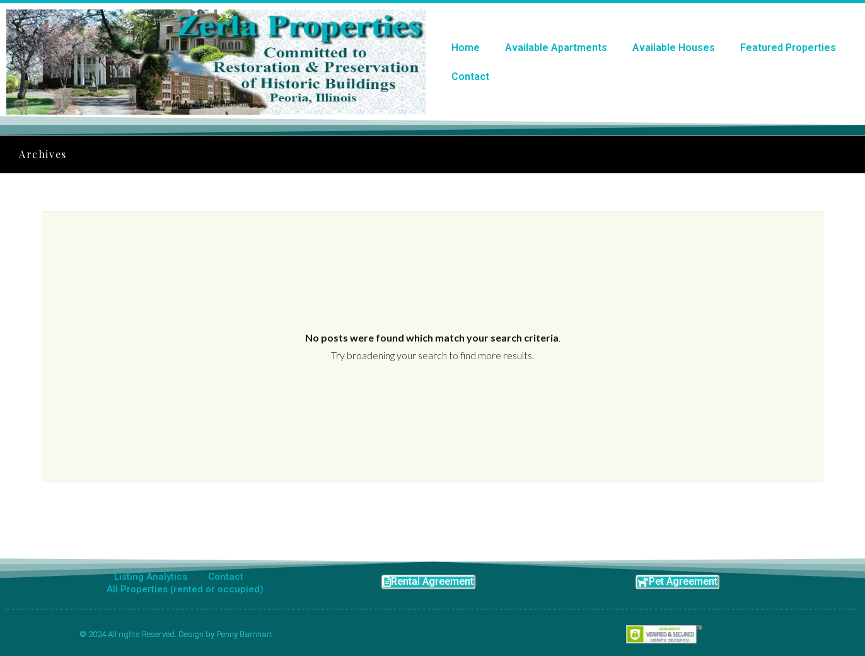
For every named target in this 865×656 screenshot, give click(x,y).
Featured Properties (788, 48)
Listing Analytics (150, 576)
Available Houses (673, 48)
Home (465, 48)
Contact (470, 77)
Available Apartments (556, 48)
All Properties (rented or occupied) (185, 589)
